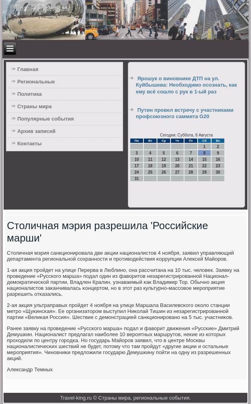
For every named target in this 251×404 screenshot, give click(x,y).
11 (150, 159)
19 (164, 166)
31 (137, 178)
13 (177, 159)
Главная (27, 69)
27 (177, 172)
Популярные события (45, 119)
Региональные (36, 82)
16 (218, 159)
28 (191, 172)
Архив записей (36, 131)
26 (164, 172)
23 (218, 166)
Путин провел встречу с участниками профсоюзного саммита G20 (184, 113)
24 (137, 172)
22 (204, 166)
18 (150, 166)
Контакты (29, 144)
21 (191, 166)
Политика (29, 94)
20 (177, 166)
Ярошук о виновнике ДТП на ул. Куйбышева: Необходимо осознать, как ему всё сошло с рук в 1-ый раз (186, 85)
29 (204, 172)
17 (137, 166)
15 (204, 159)
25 (150, 172)
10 (137, 159)
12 (164, 159)
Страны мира (34, 106)
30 (218, 172)
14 (191, 159)
